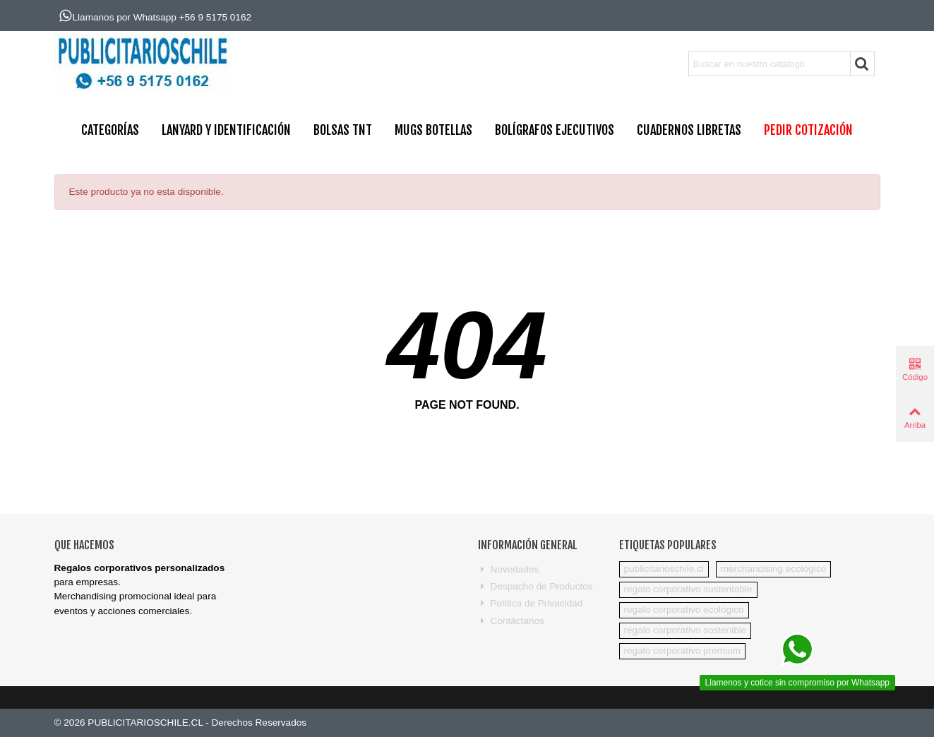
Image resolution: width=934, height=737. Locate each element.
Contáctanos (511, 621)
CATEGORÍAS (110, 130)
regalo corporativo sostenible (685, 630)
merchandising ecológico (774, 568)
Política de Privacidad (530, 604)
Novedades (508, 570)
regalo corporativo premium (682, 650)
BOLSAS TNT (342, 130)
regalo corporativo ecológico (684, 609)
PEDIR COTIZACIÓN (808, 130)
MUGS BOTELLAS (433, 130)
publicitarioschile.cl (664, 568)
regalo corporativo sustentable (688, 589)
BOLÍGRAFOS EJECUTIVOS (554, 130)
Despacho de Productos (535, 587)
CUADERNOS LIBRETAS (689, 130)
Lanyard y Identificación (226, 130)
